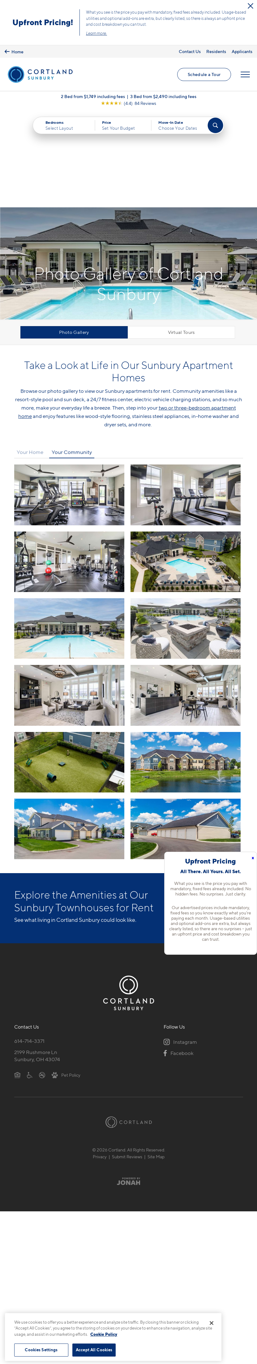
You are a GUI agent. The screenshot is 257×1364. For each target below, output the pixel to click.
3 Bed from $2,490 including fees (163, 97)
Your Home (30, 355)
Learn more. (96, 33)
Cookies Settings (41, 1349)
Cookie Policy (103, 1334)
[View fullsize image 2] (69, 465)
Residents (216, 51)
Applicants (242, 51)
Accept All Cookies (94, 1349)
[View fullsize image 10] (69, 732)
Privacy (100, 1060)
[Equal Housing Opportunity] (17, 978)
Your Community (72, 355)
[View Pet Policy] (66, 978)
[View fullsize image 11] (186, 732)
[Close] (211, 1323)
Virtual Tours (181, 236)
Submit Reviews (127, 1060)
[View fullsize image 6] (69, 599)
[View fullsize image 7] (186, 599)
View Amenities (215, 811)
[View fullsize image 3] (186, 465)
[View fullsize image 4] (69, 532)
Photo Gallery (74, 236)
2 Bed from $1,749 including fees (93, 97)
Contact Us (190, 51)
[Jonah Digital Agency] (128, 1084)
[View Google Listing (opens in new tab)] (128, 103)
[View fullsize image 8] (69, 665)
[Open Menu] (245, 75)
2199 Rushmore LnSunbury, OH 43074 (37, 959)
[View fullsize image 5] (186, 532)
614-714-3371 (29, 944)
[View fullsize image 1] (186, 398)
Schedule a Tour (204, 74)
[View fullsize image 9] (186, 665)
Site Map (156, 1060)
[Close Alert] (250, 6)
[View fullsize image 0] (69, 398)
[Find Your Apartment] (215, 126)
